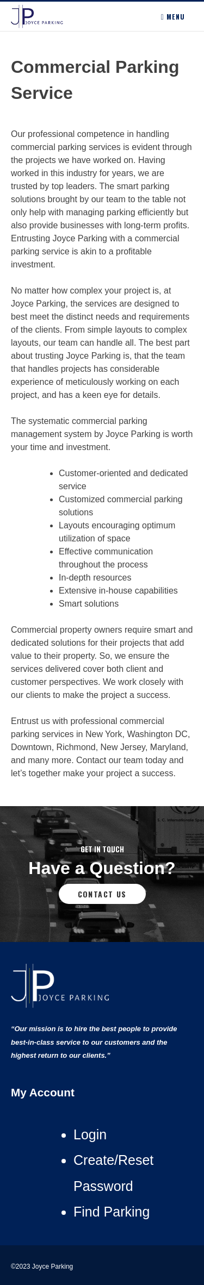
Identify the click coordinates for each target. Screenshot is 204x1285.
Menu (173, 16)
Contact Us (102, 894)
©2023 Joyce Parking (43, 1266)
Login (90, 1134)
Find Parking (111, 1211)
